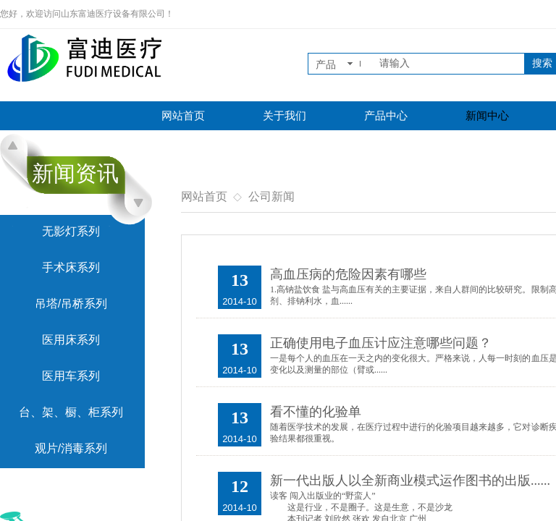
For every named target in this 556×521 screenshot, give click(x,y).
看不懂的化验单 (315, 411)
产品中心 (386, 116)
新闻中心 (487, 116)
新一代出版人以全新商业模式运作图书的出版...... (410, 480)
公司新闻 (271, 196)
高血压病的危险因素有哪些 (348, 274)
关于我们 (284, 116)
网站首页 (183, 116)
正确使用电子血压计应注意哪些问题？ (381, 343)
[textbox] (449, 63)
